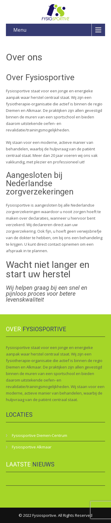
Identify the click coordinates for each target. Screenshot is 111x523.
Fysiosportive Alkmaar (32, 447)
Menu (19, 30)
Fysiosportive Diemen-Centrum (39, 435)
